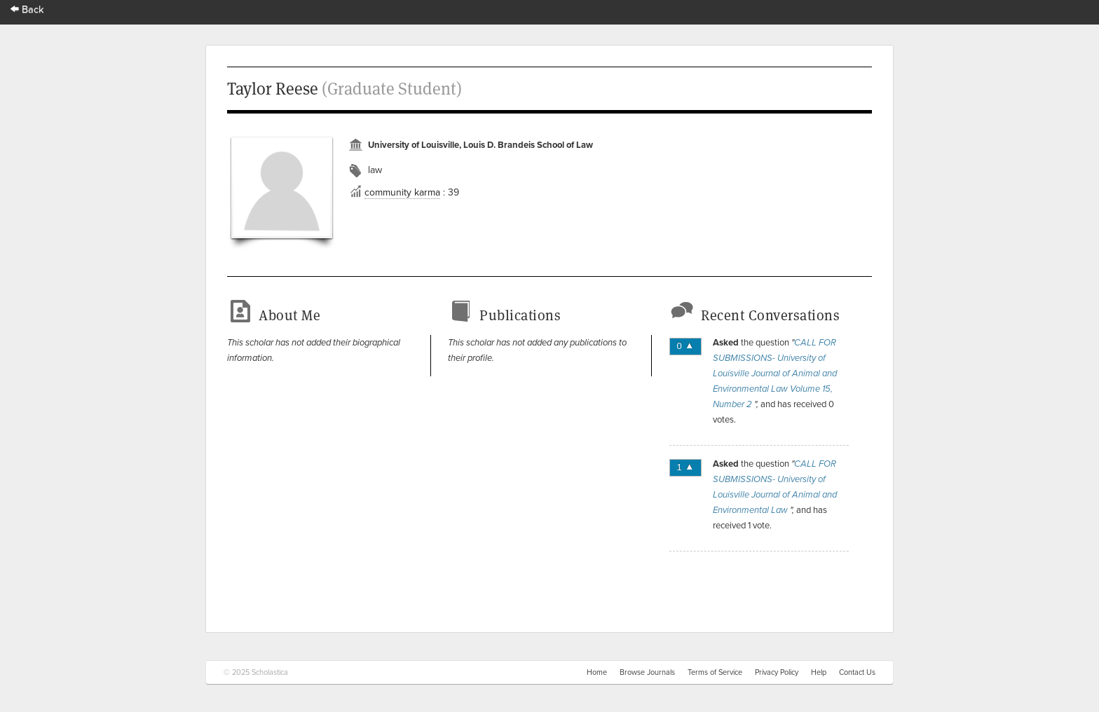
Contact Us (857, 672)
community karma (402, 192)
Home (597, 672)
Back (27, 9)
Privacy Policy (776, 672)
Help (818, 672)
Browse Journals (647, 672)
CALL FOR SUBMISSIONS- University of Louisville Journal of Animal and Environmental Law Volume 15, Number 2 (775, 373)
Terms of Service (715, 672)
